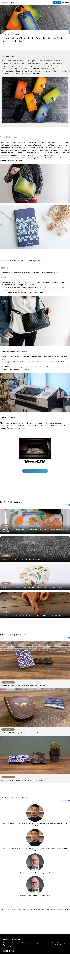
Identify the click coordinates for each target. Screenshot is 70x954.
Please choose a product (34, 471)
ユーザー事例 (11, 909)
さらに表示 (65, 505)
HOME (3, 909)
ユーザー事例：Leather (12, 34)
